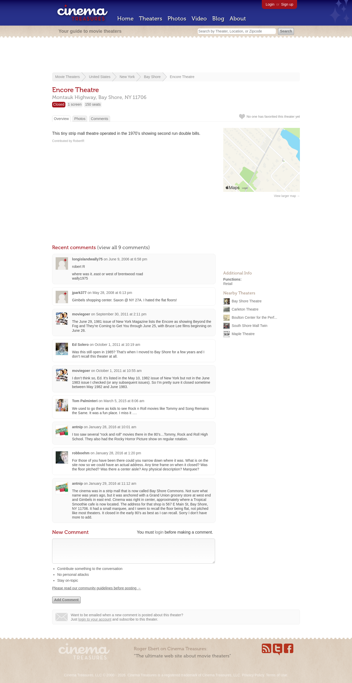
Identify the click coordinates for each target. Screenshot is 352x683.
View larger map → (287, 196)
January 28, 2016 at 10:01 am (112, 427)
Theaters (150, 18)
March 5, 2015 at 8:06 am (123, 401)
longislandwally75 (87, 259)
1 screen (75, 104)
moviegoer (81, 314)
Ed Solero (80, 345)
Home (125, 18)
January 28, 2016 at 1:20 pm (118, 453)
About (238, 18)
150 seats (93, 104)
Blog (218, 18)
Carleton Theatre (245, 309)
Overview (61, 119)
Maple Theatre (243, 334)
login (159, 532)
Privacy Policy (253, 675)
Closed (58, 104)
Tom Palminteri (85, 401)
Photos (177, 18)
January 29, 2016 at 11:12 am (112, 483)
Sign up (287, 4)
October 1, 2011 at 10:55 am (119, 371)
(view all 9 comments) (123, 247)
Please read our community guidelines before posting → (96, 593)
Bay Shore (152, 77)
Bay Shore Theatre (247, 301)
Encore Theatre (182, 77)
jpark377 (79, 293)
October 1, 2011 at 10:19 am (117, 345)
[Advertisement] (176, 55)
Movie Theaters (67, 77)
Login (270, 4)
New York (127, 77)
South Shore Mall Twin (249, 325)
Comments (99, 119)
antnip (77, 427)
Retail (227, 284)
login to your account (94, 624)
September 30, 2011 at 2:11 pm (121, 314)
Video (199, 18)
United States (99, 77)
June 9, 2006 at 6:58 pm (128, 259)
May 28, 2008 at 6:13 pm (112, 293)
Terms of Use (276, 675)
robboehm (80, 453)
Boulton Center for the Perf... (254, 317)
